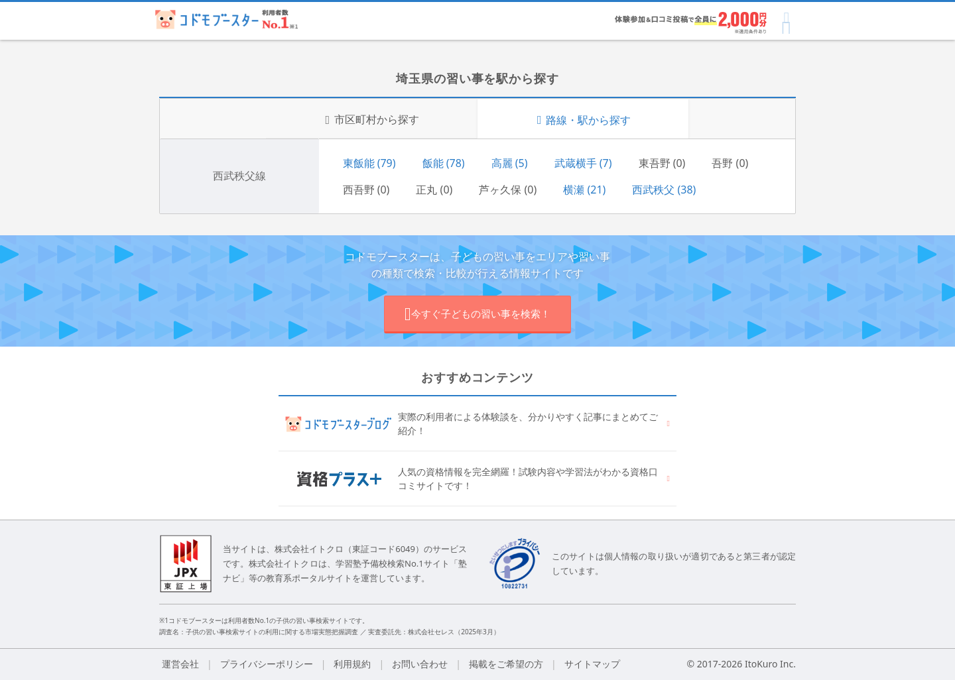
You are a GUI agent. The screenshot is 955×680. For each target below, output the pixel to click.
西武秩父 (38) (664, 189)
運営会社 (180, 663)
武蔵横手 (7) (583, 163)
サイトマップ (592, 663)
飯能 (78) (443, 163)
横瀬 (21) (584, 189)
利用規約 (352, 663)
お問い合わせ (420, 663)
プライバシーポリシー (266, 663)
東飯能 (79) (369, 163)
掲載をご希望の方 (506, 663)
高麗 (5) (509, 163)
